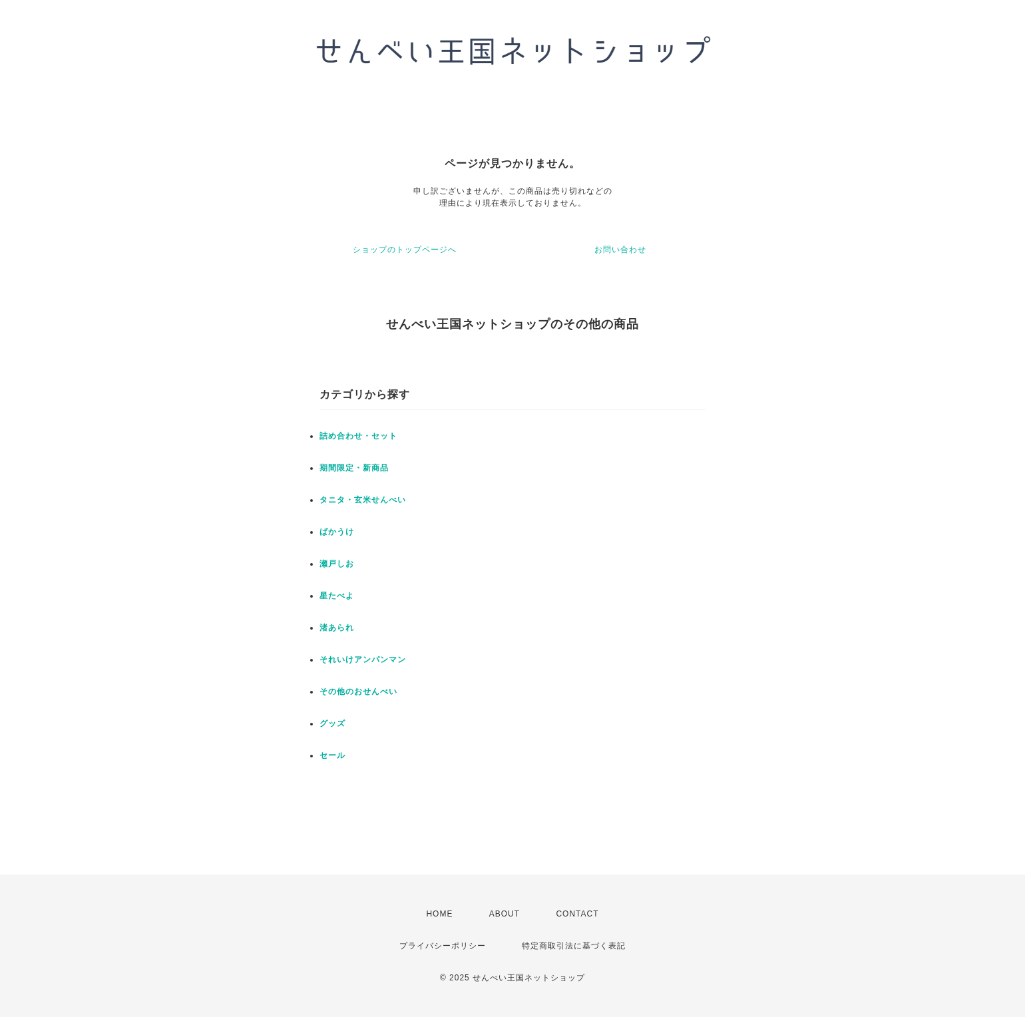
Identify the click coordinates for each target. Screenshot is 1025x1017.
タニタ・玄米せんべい (362, 500)
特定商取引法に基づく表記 (574, 945)
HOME (439, 913)
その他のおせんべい (358, 691)
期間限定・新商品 (354, 468)
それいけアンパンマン (362, 659)
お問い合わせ (620, 249)
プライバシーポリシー (442, 945)
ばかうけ (336, 531)
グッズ (332, 723)
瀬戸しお (336, 563)
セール (332, 755)
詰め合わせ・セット (358, 436)
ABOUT (504, 913)
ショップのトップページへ (405, 249)
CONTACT (577, 913)
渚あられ (336, 627)
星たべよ (336, 595)
